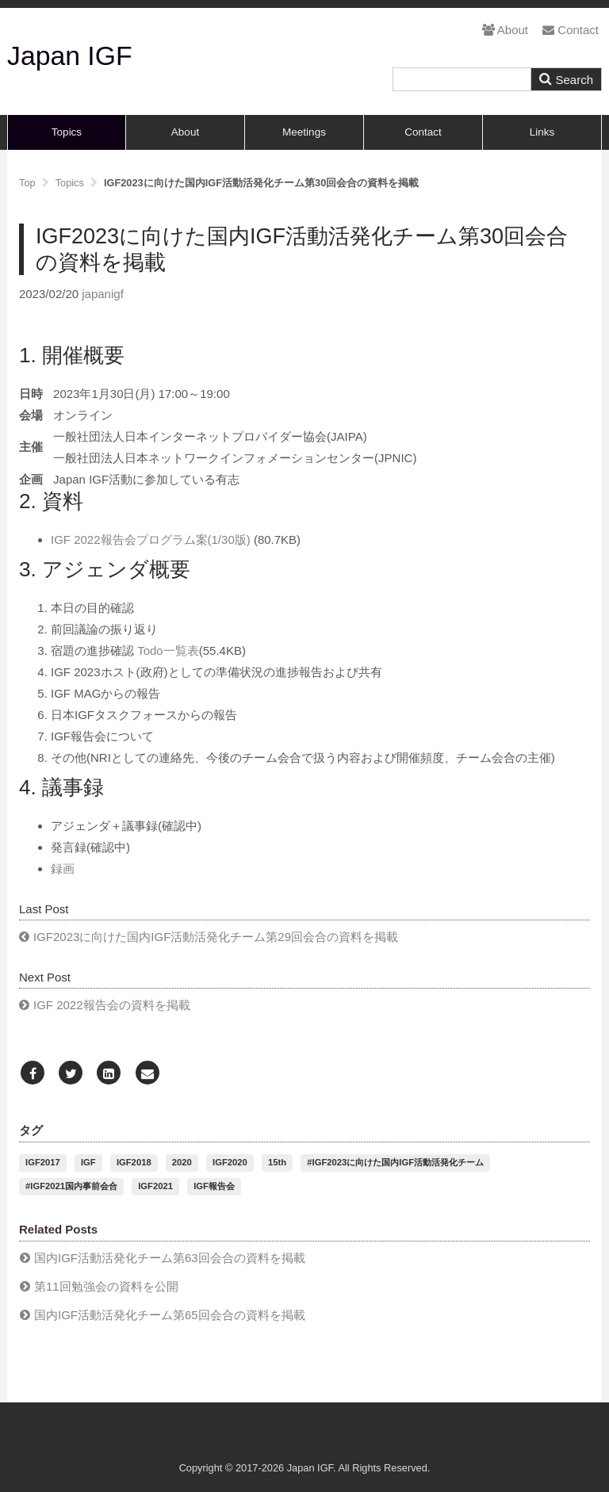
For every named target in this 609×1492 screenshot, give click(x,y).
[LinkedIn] (108, 1074)
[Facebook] (32, 1074)
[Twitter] (70, 1074)
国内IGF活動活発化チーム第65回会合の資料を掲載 (169, 1315)
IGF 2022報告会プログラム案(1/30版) (152, 539)
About (505, 29)
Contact (570, 29)
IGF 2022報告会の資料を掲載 (111, 1005)
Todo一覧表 (168, 650)
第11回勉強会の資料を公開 (106, 1286)
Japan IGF (69, 55)
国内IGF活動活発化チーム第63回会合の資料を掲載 (169, 1257)
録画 (63, 868)
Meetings (304, 132)
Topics (67, 132)
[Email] (147, 1074)
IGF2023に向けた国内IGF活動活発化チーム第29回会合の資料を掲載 (215, 936)
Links (542, 132)
